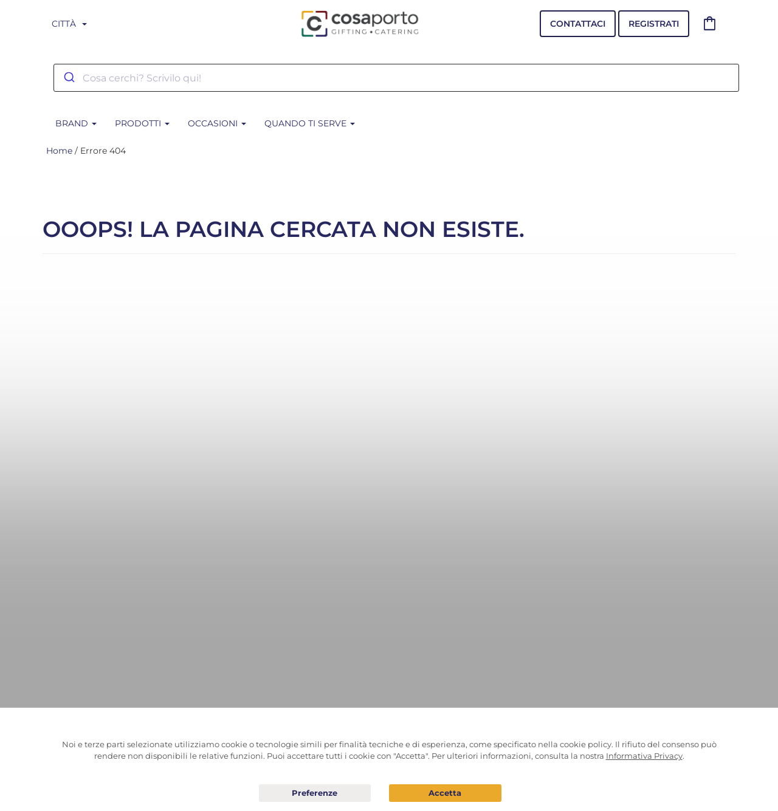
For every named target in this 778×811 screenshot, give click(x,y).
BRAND (76, 123)
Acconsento (445, 793)
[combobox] (396, 78)
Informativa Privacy (644, 756)
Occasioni (217, 123)
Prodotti (142, 123)
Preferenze (315, 793)
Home (59, 150)
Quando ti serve (309, 123)
